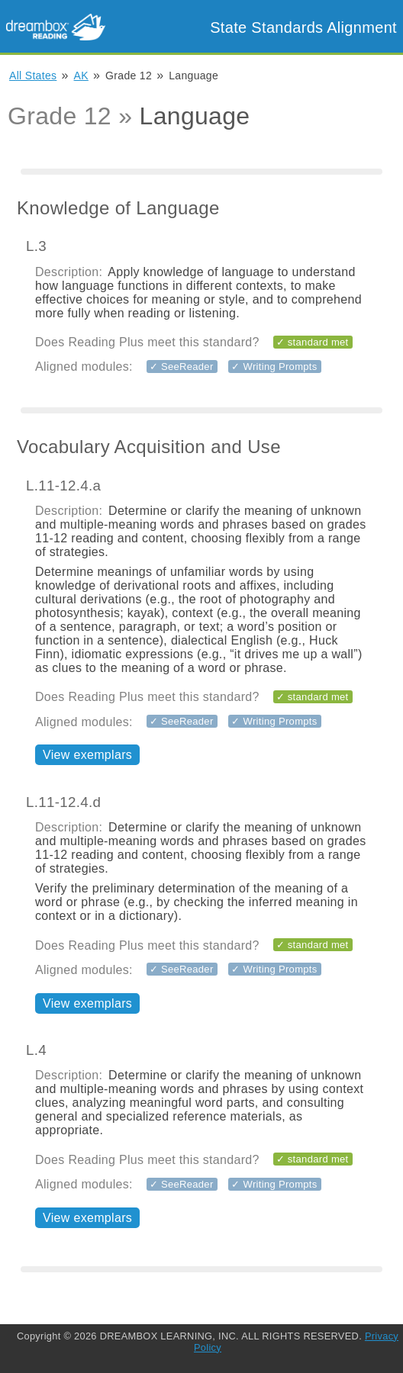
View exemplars (87, 754)
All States (32, 75)
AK (81, 75)
